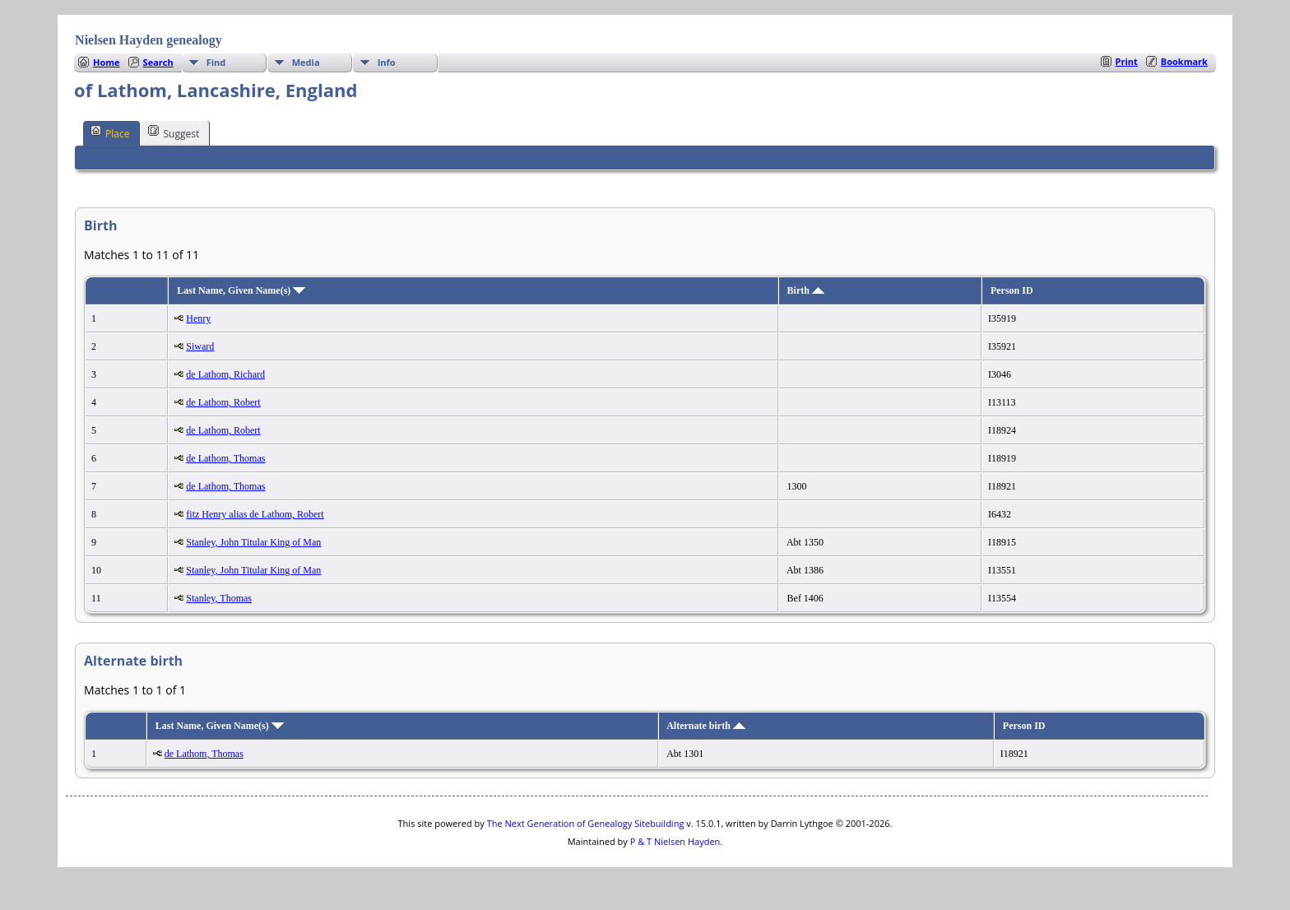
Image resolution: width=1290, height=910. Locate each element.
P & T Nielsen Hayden (675, 841)
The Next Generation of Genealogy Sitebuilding (585, 823)
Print (1127, 61)
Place (109, 132)
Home (106, 62)
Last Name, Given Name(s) (241, 290)
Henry (198, 318)
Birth (805, 290)
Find (216, 62)
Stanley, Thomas (219, 598)
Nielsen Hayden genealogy (148, 40)
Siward (200, 346)
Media (306, 62)
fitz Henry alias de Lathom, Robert (254, 514)
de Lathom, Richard (225, 374)
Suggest (173, 132)
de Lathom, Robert (223, 402)
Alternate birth (705, 725)
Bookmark (1184, 61)
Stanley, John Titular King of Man (253, 542)
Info (387, 62)
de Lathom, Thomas (225, 458)
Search (158, 62)
